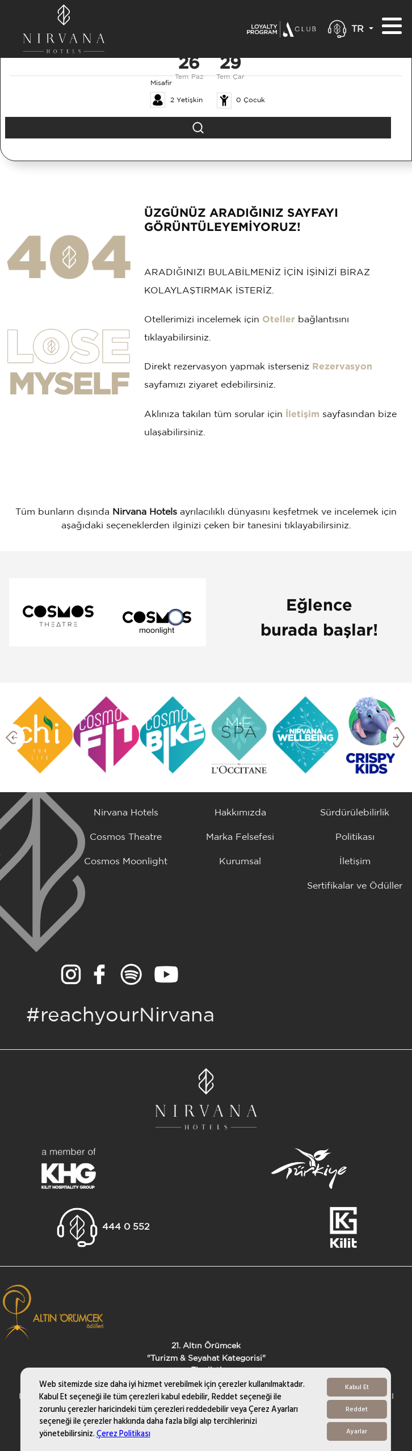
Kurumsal (240, 861)
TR (359, 29)
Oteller (278, 320)
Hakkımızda (240, 813)
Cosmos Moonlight (125, 861)
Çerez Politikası (123, 1433)
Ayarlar (356, 1431)
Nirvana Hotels (126, 813)
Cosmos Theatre (126, 837)
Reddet (357, 1409)
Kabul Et (357, 1387)
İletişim (302, 414)
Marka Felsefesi (240, 837)
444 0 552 (126, 1227)
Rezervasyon (342, 367)
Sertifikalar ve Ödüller (354, 886)
